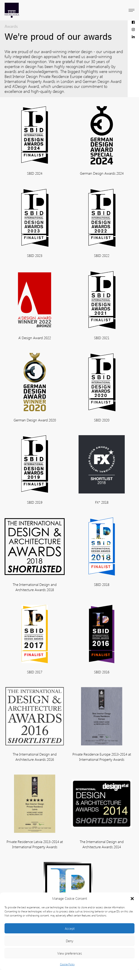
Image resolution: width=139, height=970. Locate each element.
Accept (69, 928)
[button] (132, 898)
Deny (69, 941)
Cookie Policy (67, 964)
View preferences (69, 953)
